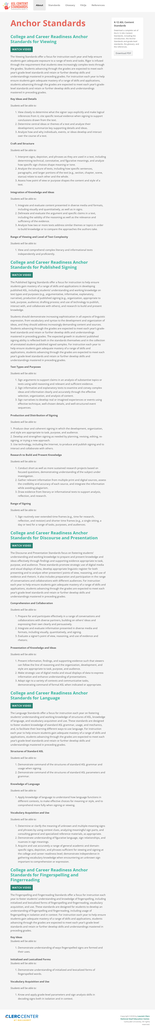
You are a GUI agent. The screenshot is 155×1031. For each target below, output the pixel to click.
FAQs (81, 5)
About (39, 5)
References (94, 5)
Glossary (68, 5)
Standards (53, 5)
